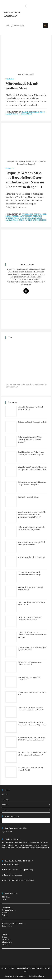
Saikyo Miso (11, 114)
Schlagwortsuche (12, 816)
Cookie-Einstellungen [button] (36, 976)
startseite (5, 968)
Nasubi (38, 218)
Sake (21, 220)
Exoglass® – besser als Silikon (28, 497)
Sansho (28, 220)
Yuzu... (5, 899)
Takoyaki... (6, 908)
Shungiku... (7, 942)
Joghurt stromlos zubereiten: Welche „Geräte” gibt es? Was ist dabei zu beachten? (30, 439)
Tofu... (4, 915)
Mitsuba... (6, 939)
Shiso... (5, 934)
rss (25, 971)
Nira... (4, 937)
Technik (9, 79)
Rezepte (9, 168)
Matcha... (6, 897)
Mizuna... (6, 944)
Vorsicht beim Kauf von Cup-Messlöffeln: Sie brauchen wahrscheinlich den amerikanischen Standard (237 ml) (32, 514)
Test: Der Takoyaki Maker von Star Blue (31, 557)
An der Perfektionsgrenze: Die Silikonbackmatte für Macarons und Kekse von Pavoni (32, 634)
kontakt (12, 968)
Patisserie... (7, 926)
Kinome (9, 218)
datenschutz (30, 968)
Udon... (5, 913)
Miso (42, 112)
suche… (26, 805)
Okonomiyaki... (8, 910)
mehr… (26, 810)
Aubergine (27, 214)
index (47, 968)
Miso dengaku (27, 218)
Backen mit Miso (30, 112)
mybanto (5, 799)
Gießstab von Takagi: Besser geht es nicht (32, 422)
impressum (21, 968)
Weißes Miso (25, 114)
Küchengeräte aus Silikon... (13, 923)
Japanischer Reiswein (31, 216)
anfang (4, 794)
